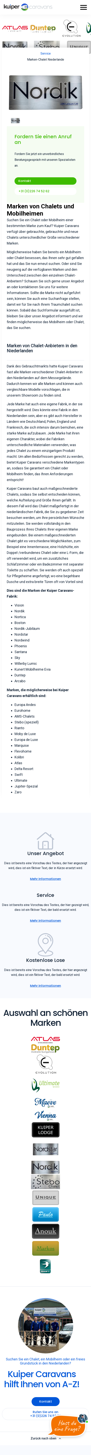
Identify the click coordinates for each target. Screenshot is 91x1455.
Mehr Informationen (45, 879)
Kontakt (24, 181)
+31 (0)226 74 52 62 (33, 191)
